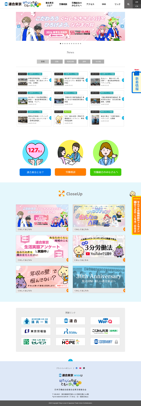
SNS (104, 4)
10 (80, 43)
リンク (117, 4)
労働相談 (63, 4)
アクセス (90, 4)
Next (122, 26)
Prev (19, 26)
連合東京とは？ (50, 4)
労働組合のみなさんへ (77, 4)
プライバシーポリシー (64, 368)
